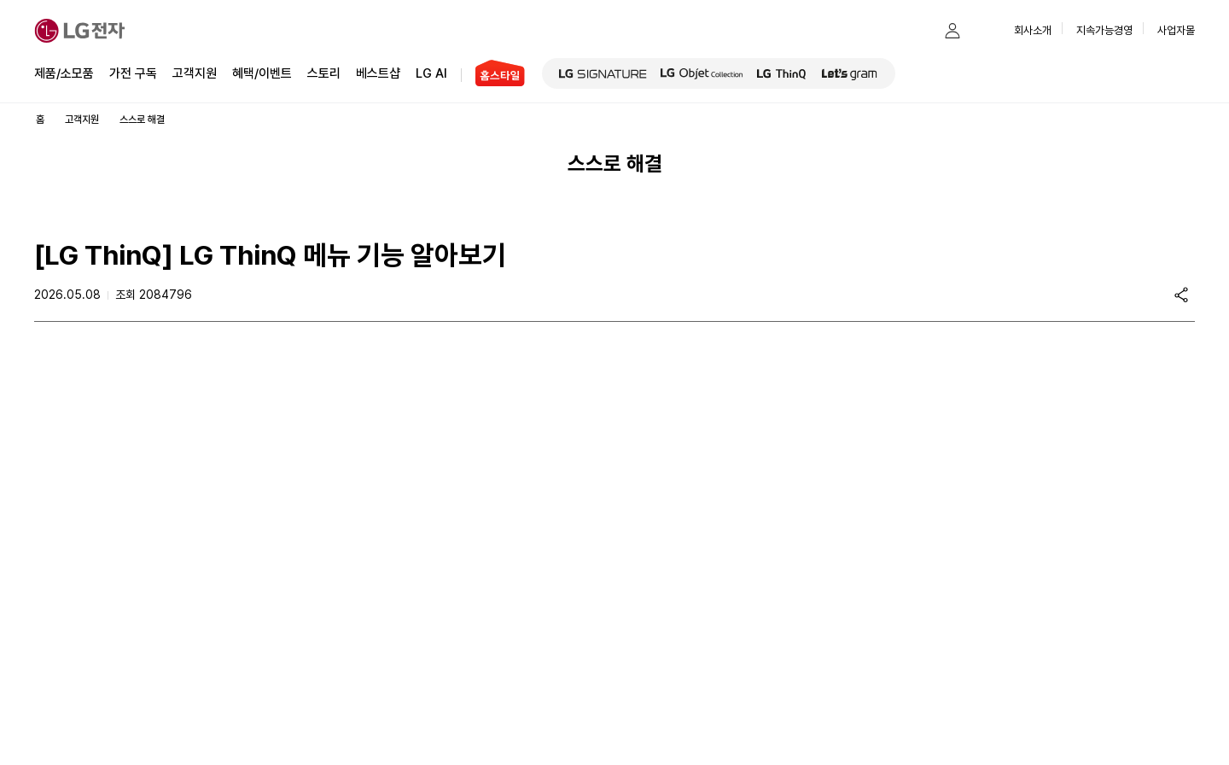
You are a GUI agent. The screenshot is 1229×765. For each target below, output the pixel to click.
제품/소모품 (64, 73)
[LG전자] (79, 31)
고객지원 (194, 72)
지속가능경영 (1104, 30)
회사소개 (1032, 30)
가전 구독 (133, 73)
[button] (918, 30)
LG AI (431, 72)
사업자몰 (1176, 30)
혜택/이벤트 (262, 72)
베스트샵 (378, 72)
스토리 (324, 72)
